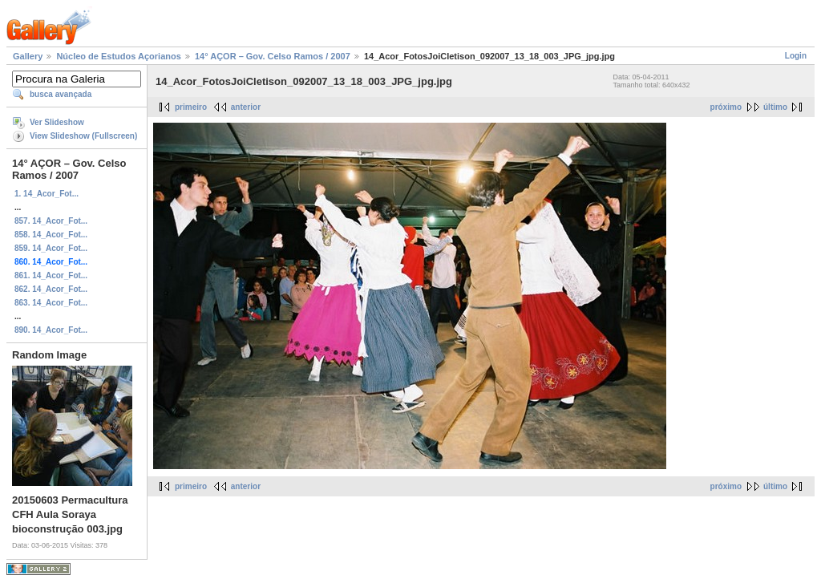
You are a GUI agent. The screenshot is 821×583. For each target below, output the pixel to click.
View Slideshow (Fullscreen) (83, 136)
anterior (246, 107)
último (775, 107)
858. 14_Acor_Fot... (50, 234)
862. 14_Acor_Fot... (50, 289)
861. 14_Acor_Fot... (50, 275)
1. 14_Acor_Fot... (46, 193)
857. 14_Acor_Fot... (50, 221)
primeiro (191, 107)
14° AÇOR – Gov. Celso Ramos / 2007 (272, 56)
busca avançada (60, 94)
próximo (726, 107)
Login (796, 55)
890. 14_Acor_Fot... (50, 330)
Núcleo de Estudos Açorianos (118, 56)
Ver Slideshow (57, 122)
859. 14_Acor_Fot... (50, 248)
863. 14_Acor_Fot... (50, 302)
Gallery (27, 56)
